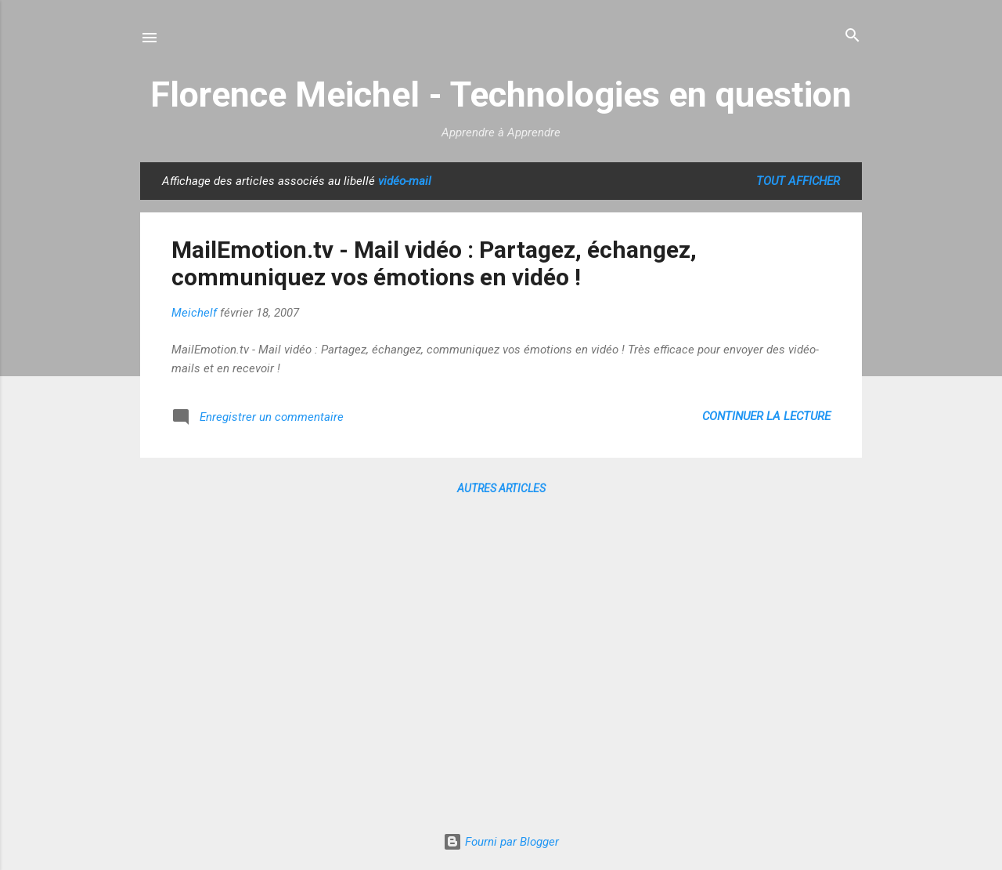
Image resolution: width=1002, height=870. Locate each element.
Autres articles (501, 488)
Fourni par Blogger (501, 842)
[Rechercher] (852, 36)
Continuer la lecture (766, 416)
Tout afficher (798, 181)
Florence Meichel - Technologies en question (501, 94)
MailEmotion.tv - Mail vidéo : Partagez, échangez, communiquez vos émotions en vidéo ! (434, 263)
